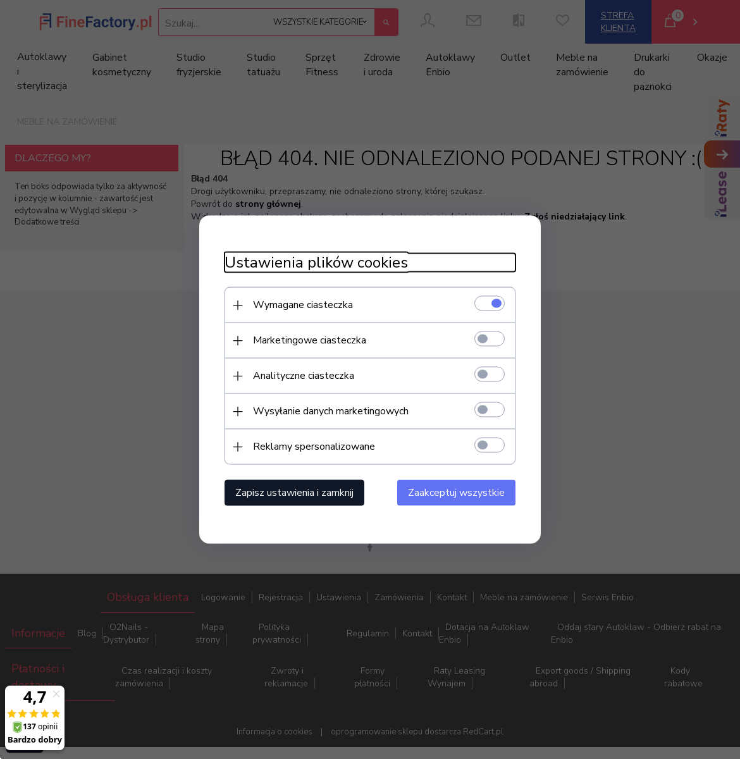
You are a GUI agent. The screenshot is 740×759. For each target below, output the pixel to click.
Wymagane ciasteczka (303, 305)
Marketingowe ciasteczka (309, 340)
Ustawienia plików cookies (316, 263)
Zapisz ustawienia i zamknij (294, 493)
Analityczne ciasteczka (303, 376)
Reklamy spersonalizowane (314, 447)
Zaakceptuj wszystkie (456, 493)
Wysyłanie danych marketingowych (331, 411)
